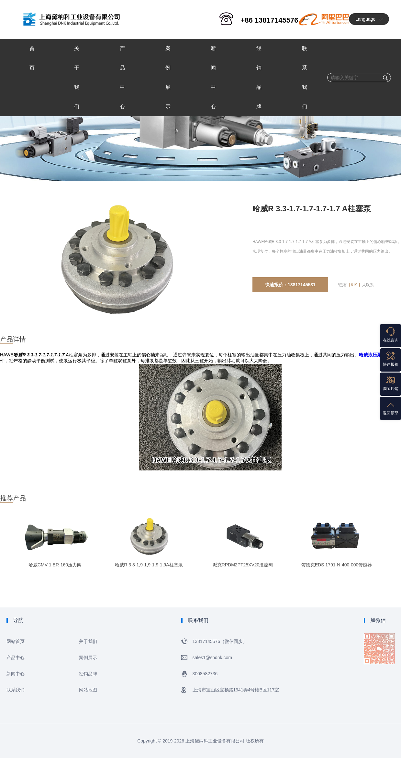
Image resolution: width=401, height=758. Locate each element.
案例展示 (88, 657)
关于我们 (88, 641)
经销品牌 (88, 673)
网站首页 (15, 641)
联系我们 (15, 689)
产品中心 (15, 657)
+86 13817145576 (269, 20)
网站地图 (88, 689)
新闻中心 (15, 673)
